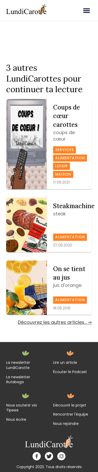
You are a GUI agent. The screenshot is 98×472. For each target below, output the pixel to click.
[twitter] (49, 456)
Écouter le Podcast (70, 371)
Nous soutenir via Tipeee (21, 408)
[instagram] (61, 456)
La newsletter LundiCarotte (18, 365)
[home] (49, 441)
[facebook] (36, 456)
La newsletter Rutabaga (18, 380)
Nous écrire (16, 419)
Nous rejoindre (66, 423)
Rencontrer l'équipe (70, 414)
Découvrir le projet (69, 405)
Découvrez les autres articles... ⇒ (55, 322)
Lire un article (65, 362)
